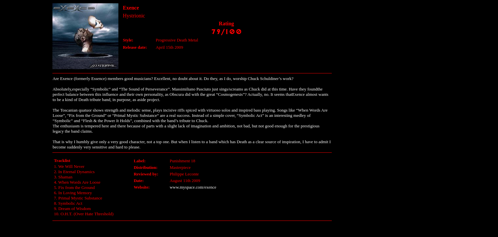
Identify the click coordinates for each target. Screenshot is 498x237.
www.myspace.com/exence (193, 187)
